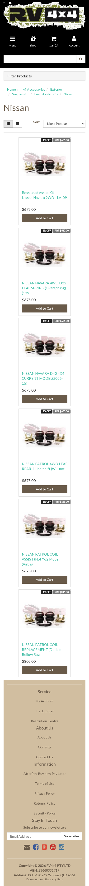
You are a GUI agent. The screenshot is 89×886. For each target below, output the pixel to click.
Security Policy (45, 813)
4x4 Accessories (33, 89)
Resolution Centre (44, 721)
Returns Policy (44, 803)
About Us (44, 737)
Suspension (20, 94)
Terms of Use (45, 783)
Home (11, 89)
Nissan (69, 94)
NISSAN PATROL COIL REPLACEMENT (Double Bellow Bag (41, 649)
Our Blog (44, 747)
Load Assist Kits (46, 94)
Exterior (56, 89)
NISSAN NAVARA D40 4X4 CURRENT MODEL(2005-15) (43, 378)
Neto (60, 879)
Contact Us (44, 757)
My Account (45, 701)
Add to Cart (44, 218)
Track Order (45, 711)
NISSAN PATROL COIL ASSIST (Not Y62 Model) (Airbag (41, 559)
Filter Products (19, 76)
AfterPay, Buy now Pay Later (44, 774)
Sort (36, 122)
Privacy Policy (44, 793)
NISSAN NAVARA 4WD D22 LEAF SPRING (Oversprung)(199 (44, 288)
